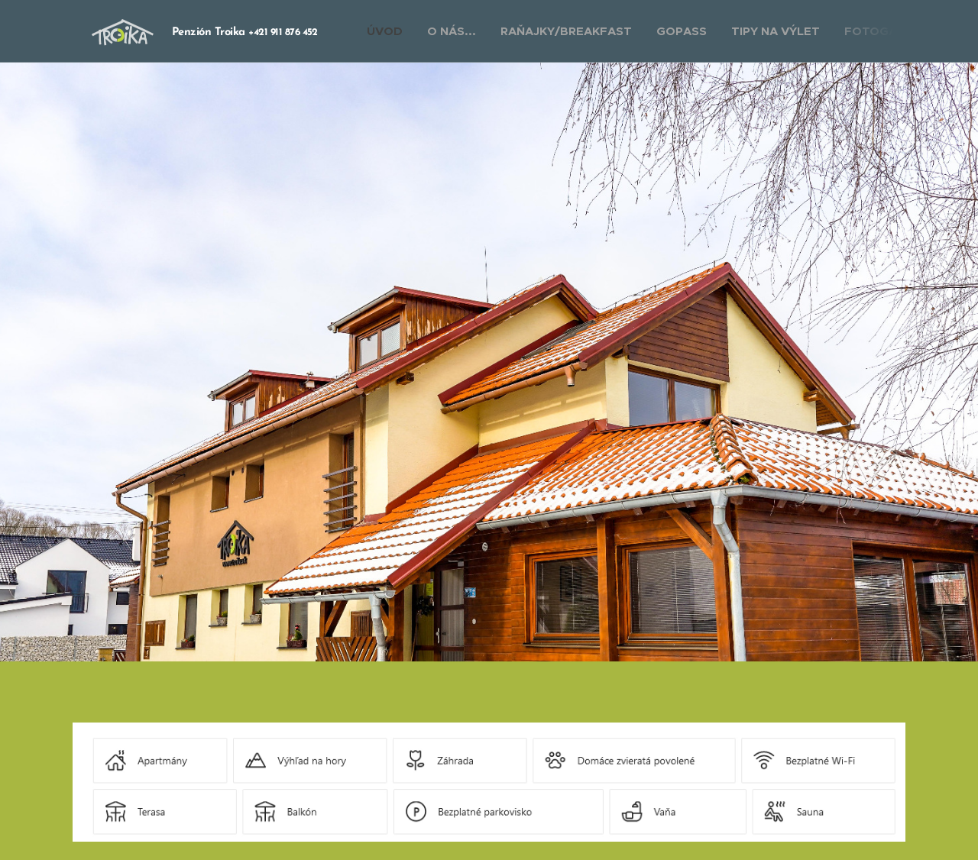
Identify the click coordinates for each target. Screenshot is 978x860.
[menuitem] (389, 31)
